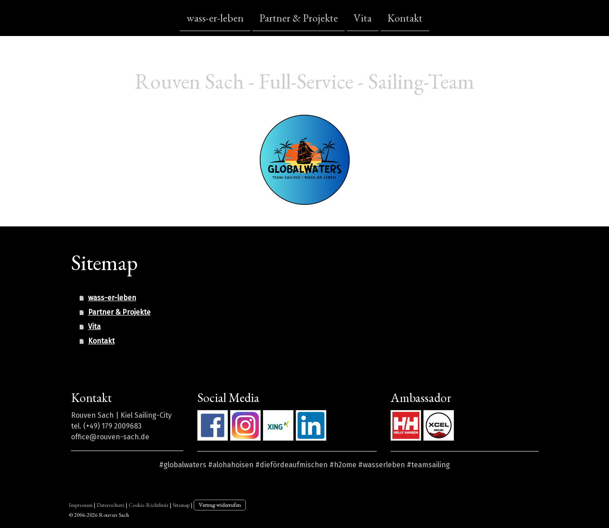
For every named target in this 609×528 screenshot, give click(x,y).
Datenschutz (110, 505)
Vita (363, 17)
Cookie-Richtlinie (149, 505)
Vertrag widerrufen (220, 505)
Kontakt (404, 17)
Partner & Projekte (298, 17)
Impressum (81, 505)
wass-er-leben (215, 17)
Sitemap (181, 505)
